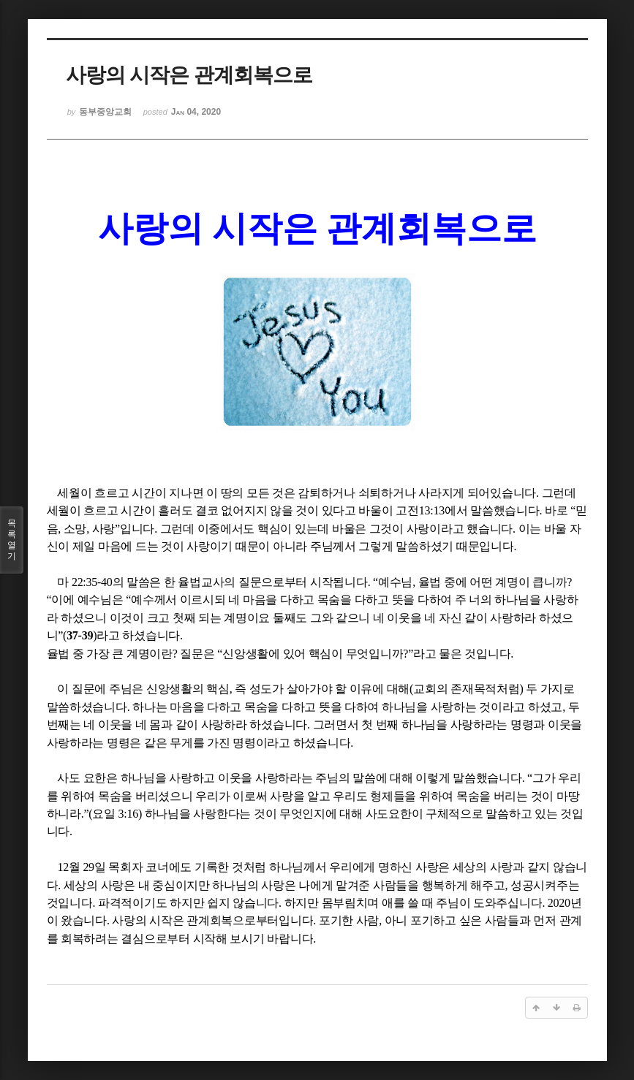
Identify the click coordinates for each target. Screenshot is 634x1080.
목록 (11, 540)
